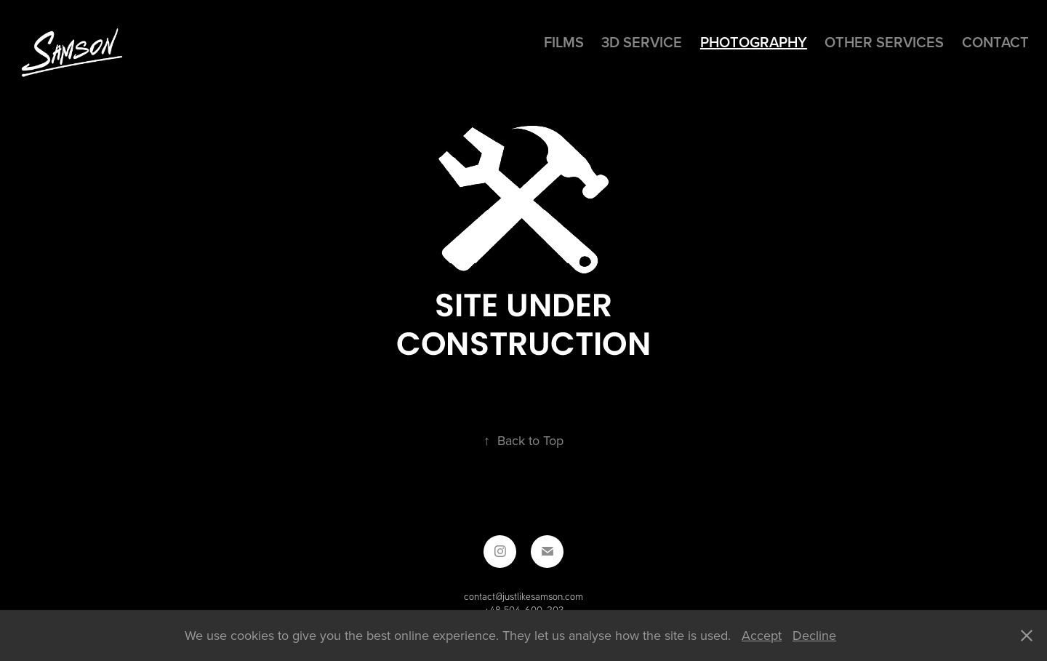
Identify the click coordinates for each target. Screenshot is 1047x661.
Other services (884, 41)
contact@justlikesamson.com (523, 596)
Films (564, 41)
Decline (814, 635)
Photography (753, 41)
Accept (762, 635)
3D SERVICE (641, 41)
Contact (995, 41)
